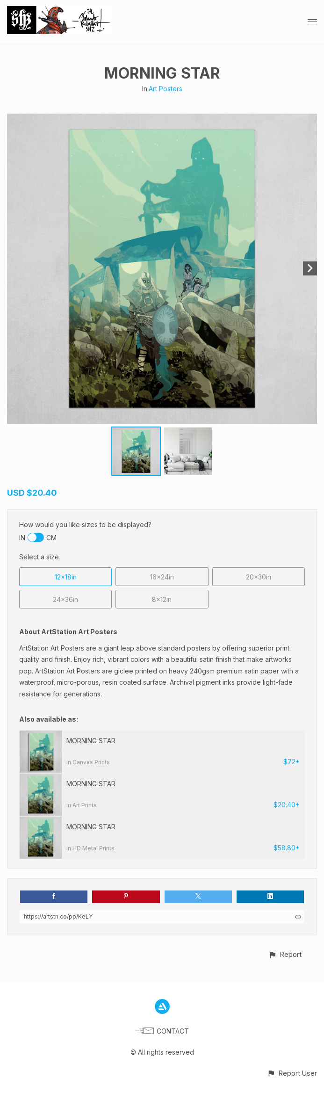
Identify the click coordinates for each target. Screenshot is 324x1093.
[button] (285, 954)
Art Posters (165, 89)
